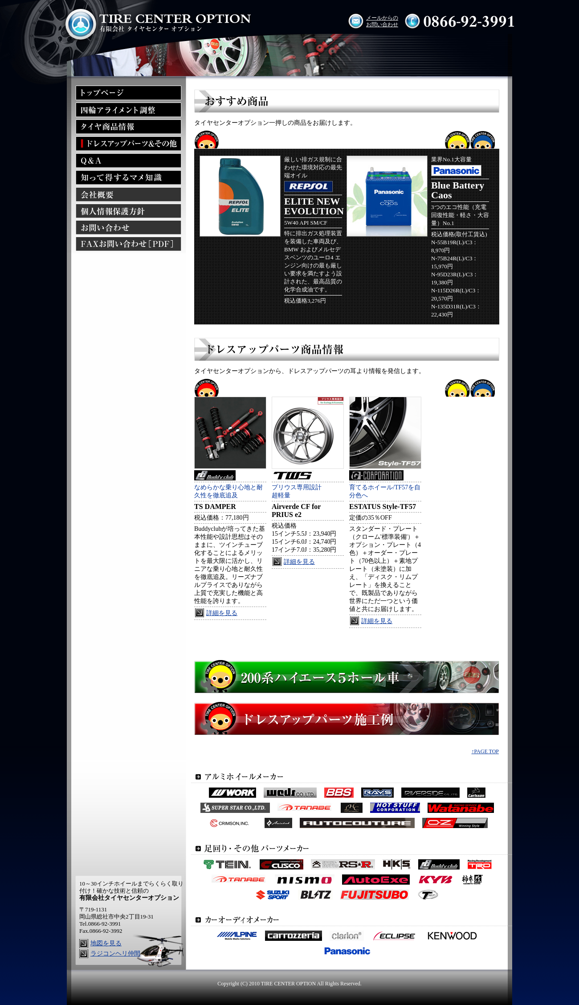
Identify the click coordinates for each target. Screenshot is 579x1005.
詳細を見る (221, 613)
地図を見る (106, 943)
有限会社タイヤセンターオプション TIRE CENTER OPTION (158, 21)
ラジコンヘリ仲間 (115, 953)
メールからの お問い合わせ (382, 21)
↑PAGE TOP (485, 751)
